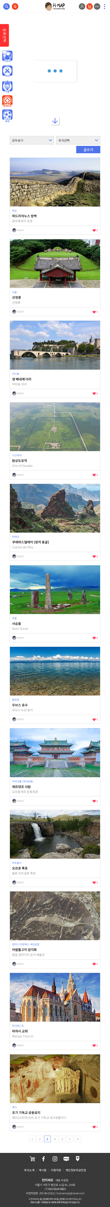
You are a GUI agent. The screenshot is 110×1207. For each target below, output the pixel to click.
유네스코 (7, 101)
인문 (7, 57)
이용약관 (56, 1170)
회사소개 (29, 1170)
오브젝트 (7, 116)
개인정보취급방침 (75, 1170)
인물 (7, 86)
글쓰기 (88, 149)
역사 (7, 71)
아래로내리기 (55, 120)
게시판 (42, 1170)
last (78, 1139)
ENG (97, 6)
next (70, 1139)
